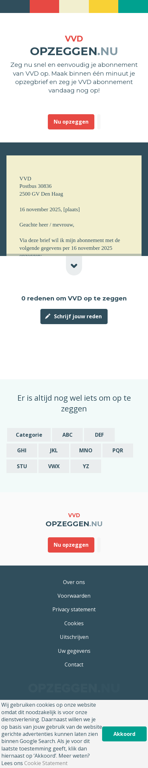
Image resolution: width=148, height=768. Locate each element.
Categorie (29, 434)
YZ (86, 466)
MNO (85, 450)
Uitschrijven (74, 636)
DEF (99, 434)
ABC (67, 434)
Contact (74, 664)
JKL (54, 450)
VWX (54, 466)
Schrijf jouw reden (78, 316)
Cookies (74, 623)
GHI (21, 450)
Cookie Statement (46, 763)
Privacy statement (74, 609)
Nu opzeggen (71, 121)
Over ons (74, 582)
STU (22, 466)
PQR (117, 450)
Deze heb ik (98, 121)
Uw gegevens (74, 650)
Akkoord (124, 734)
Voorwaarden (74, 595)
